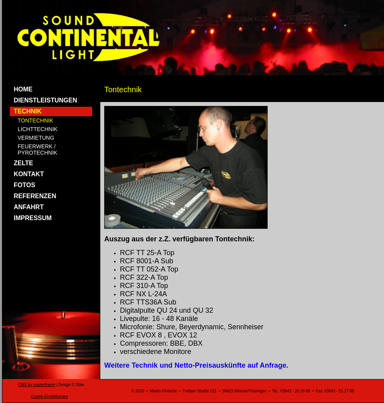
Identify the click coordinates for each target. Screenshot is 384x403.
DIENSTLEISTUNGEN (45, 100)
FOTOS (24, 185)
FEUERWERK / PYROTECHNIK (37, 149)
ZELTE (23, 163)
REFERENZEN (35, 196)
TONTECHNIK (35, 120)
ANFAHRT (28, 207)
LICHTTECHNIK (38, 129)
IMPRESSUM (33, 218)
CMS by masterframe (36, 385)
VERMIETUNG (36, 138)
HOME (23, 89)
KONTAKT (29, 174)
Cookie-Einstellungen (49, 396)
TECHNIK (28, 111)
